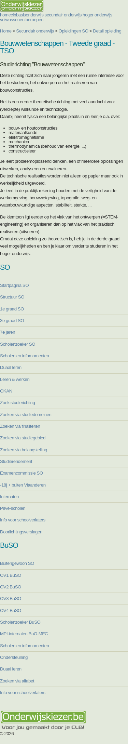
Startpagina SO (14, 285)
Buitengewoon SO (17, 563)
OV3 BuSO (10, 598)
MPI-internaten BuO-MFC (24, 633)
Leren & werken (14, 379)
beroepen (34, 19)
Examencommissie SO (21, 473)
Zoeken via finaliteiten (20, 426)
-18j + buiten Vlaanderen (23, 485)
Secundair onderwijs (35, 31)
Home (6, 31)
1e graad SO (12, 308)
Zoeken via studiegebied (22, 437)
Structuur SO (12, 297)
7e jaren (7, 332)
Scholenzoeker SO (17, 344)
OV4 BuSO (10, 610)
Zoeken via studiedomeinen (26, 414)
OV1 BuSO (10, 575)
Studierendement (16, 461)
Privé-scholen (12, 508)
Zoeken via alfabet (17, 680)
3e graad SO (12, 320)
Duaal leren (11, 367)
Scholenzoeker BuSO (20, 622)
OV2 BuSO (10, 586)
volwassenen (12, 19)
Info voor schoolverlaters (22, 519)
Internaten (9, 496)
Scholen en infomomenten (24, 355)
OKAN (6, 391)
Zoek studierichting (17, 402)
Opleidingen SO (73, 31)
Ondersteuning (14, 657)
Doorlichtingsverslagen (21, 531)
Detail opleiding (107, 31)
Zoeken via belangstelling (23, 449)
